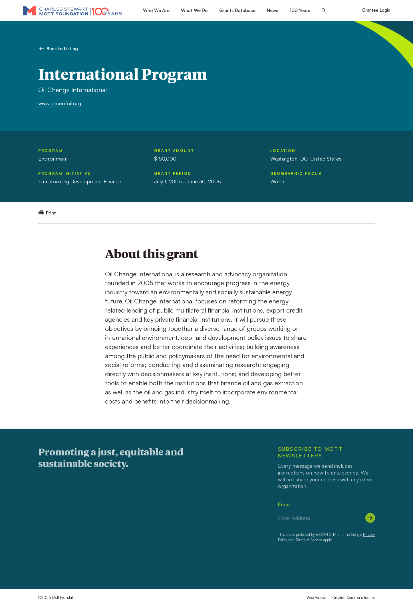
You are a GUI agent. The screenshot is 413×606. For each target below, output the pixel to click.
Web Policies (317, 597)
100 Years (300, 10)
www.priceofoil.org (59, 103)
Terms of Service (309, 540)
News (272, 10)
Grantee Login (376, 10)
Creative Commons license (353, 597)
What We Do (194, 10)
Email (284, 504)
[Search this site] (324, 10)
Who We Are (156, 10)
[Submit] (370, 518)
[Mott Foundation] (72, 10)
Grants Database (237, 10)
